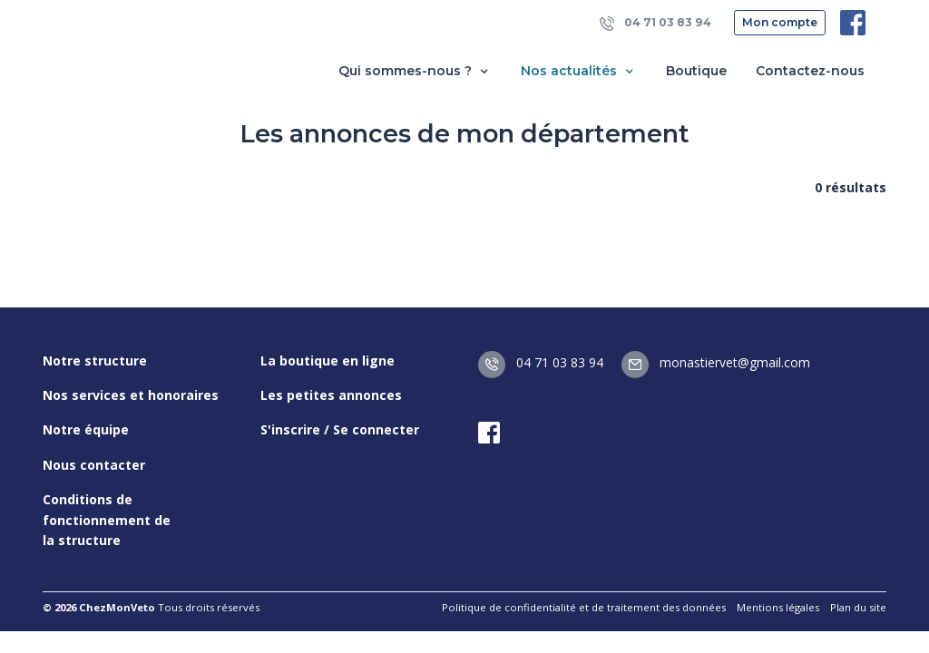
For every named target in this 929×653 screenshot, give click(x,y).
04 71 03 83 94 (655, 23)
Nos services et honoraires (131, 395)
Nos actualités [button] (579, 71)
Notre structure (95, 360)
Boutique (696, 71)
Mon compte (779, 22)
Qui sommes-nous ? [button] (415, 71)
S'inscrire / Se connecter (339, 429)
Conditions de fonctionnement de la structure (107, 520)
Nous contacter (94, 464)
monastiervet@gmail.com (715, 362)
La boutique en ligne (327, 360)
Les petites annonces (331, 395)
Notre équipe (86, 429)
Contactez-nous (810, 71)
